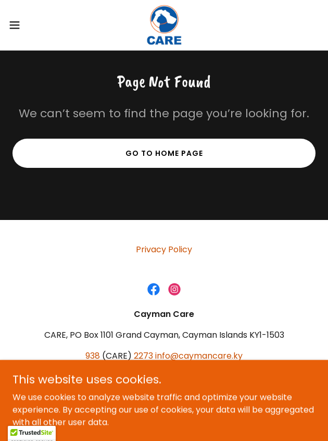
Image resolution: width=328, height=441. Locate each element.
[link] (164, 25)
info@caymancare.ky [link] (199, 356)
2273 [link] (143, 356)
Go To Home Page (164, 153)
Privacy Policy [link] (164, 249)
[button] (28, 25)
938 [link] (92, 356)
